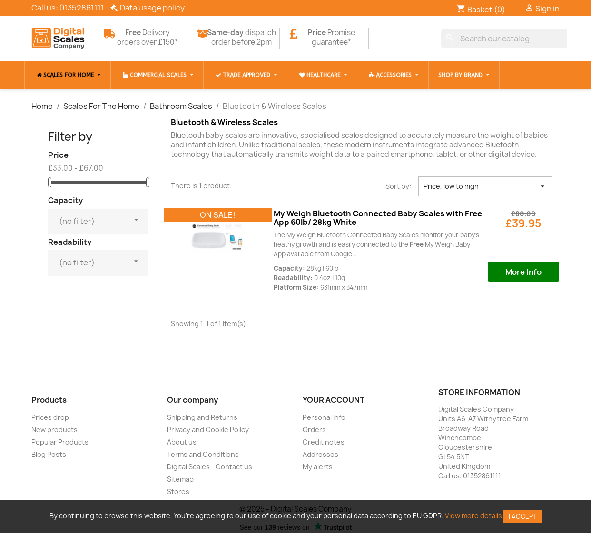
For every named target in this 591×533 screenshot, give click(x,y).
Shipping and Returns (202, 417)
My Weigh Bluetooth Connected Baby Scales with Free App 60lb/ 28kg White (378, 217)
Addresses (320, 454)
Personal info (324, 417)
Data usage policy (152, 7)
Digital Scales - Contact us (209, 466)
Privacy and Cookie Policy (208, 429)
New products (54, 429)
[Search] (504, 38)
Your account (333, 400)
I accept (523, 516)
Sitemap (180, 479)
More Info (523, 272)
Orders (314, 429)
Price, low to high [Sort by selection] (485, 186)
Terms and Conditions (203, 454)
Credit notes (324, 441)
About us (182, 441)
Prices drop (50, 417)
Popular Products (60, 441)
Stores (178, 491)
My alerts (318, 466)
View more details (473, 515)
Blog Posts (48, 454)
